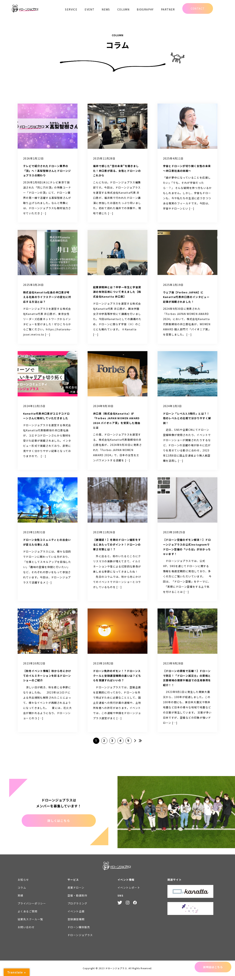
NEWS (106, 9)
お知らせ (23, 879)
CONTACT (198, 8)
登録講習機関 (76, 919)
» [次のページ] (135, 740)
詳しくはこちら (58, 820)
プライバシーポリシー (32, 903)
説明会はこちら (213, 967)
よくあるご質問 (27, 911)
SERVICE (71, 9)
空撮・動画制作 (77, 895)
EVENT (89, 9)
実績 (20, 895)
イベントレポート (129, 887)
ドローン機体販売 (79, 927)
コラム (22, 887)
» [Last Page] (140, 740)
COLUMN (123, 9)
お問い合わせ (26, 927)
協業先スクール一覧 (30, 919)
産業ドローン (76, 887)
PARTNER (168, 9)
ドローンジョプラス (80, 935)
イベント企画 (76, 911)
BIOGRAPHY (145, 9)
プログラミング (77, 903)
